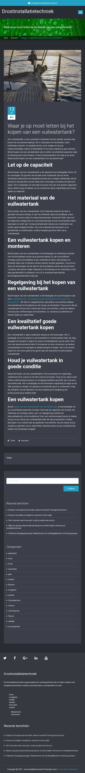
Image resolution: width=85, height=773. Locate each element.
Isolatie (12, 700)
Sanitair (12, 702)
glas (10, 574)
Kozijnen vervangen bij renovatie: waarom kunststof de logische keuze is (37, 510)
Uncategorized (14, 600)
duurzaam (14, 38)
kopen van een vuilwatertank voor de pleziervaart (35, 407)
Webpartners (16, 712)
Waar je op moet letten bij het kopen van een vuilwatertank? (41, 38)
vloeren (11, 606)
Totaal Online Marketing (67, 769)
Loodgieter (13, 697)
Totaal (11, 440)
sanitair (11, 595)
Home (6, 38)
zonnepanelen (14, 626)
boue (10, 558)
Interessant (15, 714)
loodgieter (12, 590)
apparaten (12, 553)
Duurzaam (13, 705)
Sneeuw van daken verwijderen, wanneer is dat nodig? (30, 515)
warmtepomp (13, 611)
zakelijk (11, 621)
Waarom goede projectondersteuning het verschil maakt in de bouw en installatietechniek (42, 751)
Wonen (11, 616)
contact (12, 707)
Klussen (11, 585)
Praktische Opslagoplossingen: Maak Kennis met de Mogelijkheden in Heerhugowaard (42, 533)
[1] (18, 302)
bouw (10, 564)
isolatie (11, 579)
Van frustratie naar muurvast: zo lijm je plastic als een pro (31, 520)
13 (11, 110)
